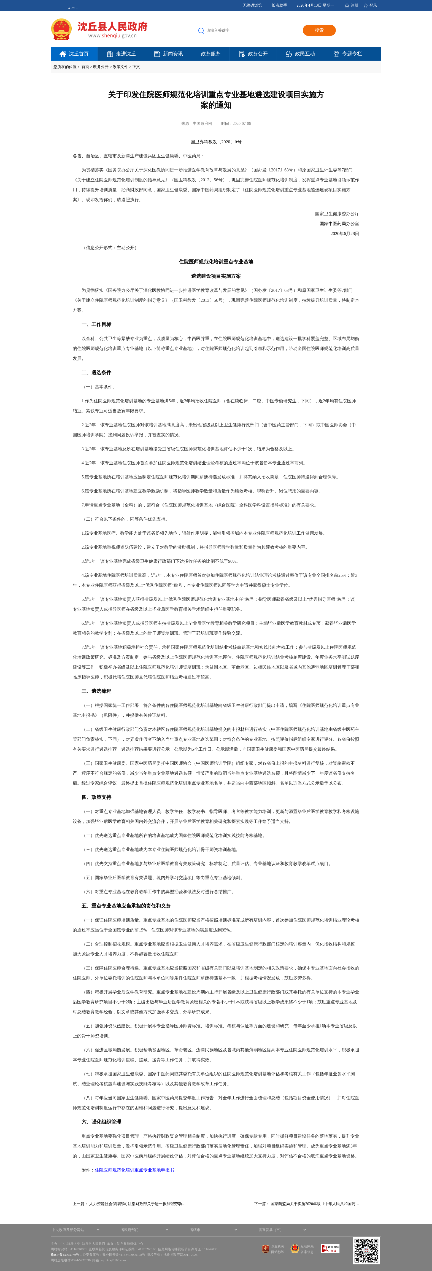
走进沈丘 (126, 53)
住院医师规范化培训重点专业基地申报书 (134, 1170)
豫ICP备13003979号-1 (66, 1255)
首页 (85, 67)
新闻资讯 (173, 53)
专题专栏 (352, 53)
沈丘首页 (79, 53)
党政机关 (277, 1246)
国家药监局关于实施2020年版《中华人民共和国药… (315, 1204)
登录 (373, 5)
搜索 (319, 30)
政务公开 (258, 53)
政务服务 (211, 53)
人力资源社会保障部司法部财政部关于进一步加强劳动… (137, 1204)
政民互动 (305, 53)
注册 (354, 5)
